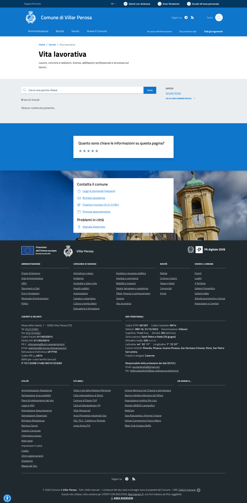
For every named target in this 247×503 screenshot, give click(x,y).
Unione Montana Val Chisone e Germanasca (148, 390)
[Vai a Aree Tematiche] (168, 4)
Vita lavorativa (123, 303)
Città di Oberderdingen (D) (86, 405)
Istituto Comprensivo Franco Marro (143, 420)
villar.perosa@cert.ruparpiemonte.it (46, 344)
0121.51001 (32, 329)
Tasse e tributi (167, 283)
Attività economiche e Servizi (210, 298)
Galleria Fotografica (205, 288)
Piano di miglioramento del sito (37, 400)
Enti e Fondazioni (30, 293)
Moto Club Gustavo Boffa (138, 425)
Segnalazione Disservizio (34, 415)
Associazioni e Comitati (207, 303)
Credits (25, 451)
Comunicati (166, 288)
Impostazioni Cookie (31, 446)
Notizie (163, 273)
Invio (149, 90)
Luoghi (198, 278)
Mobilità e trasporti (126, 283)
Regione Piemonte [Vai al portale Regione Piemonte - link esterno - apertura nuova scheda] (32, 3)
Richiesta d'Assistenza (33, 420)
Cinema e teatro (168, 278)
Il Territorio (200, 283)
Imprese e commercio (127, 278)
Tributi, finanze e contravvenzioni (133, 293)
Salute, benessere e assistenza (132, 288)
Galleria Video (202, 293)
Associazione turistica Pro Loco (141, 400)
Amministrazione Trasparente (36, 390)
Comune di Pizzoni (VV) (85, 400)
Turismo (120, 298)
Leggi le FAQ (27, 405)
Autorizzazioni (80, 293)
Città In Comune (187, 490)
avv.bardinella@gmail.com (146, 367)
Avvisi (163, 293)
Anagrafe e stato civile (85, 283)
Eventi (198, 273)
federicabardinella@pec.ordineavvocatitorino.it (154, 371)
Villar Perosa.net (81, 410)
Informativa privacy (31, 436)
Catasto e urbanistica (84, 298)
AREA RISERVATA (121, 498)
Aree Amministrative (32, 278)
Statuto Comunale (31, 430)
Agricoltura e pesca (83, 273)
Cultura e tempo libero (85, 303)
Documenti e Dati (30, 288)
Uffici (24, 283)
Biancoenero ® (136, 494)
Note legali (27, 441)
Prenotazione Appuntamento (36, 410)
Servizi (52, 44)
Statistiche (27, 461)
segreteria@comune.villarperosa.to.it (47, 348)
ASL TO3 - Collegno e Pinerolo (89, 420)
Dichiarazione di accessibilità (36, 395)
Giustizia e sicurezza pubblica (131, 273)
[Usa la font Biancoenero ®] (137, 4)
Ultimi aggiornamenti (32, 456)
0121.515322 (33, 333)
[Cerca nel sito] (219, 17)
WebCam (129, 410)
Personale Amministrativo (35, 298)
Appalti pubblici (81, 288)
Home (42, 44)
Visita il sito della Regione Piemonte (92, 390)
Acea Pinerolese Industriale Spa (89, 415)
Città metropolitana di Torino (88, 395)
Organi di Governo (30, 273)
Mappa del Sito (29, 466)
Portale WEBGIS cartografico (140, 405)
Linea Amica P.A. (82, 425)
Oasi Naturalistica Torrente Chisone (143, 415)
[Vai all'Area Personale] (203, 4)
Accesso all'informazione (159, 31)
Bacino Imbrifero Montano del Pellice (144, 395)
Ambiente (78, 278)
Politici (24, 303)
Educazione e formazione (86, 308)
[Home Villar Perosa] (58, 17)
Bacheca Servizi (29, 425)
